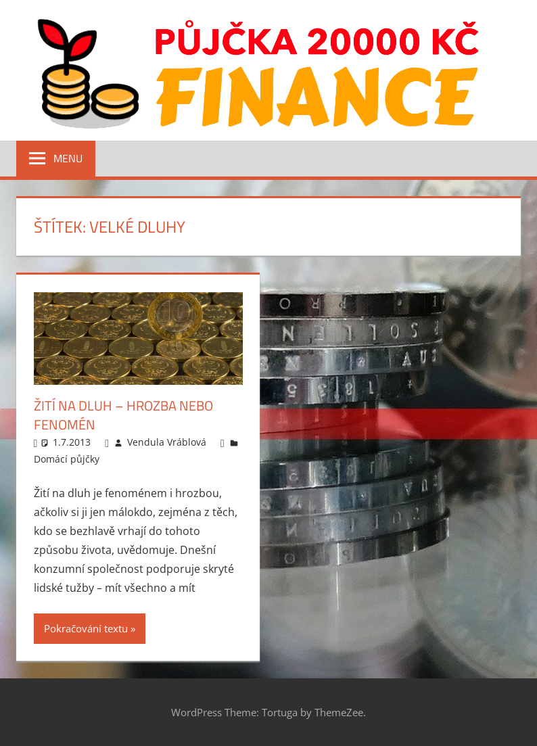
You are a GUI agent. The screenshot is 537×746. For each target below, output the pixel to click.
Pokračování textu (86, 628)
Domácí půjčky (66, 458)
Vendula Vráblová (166, 442)
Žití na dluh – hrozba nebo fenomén (123, 415)
